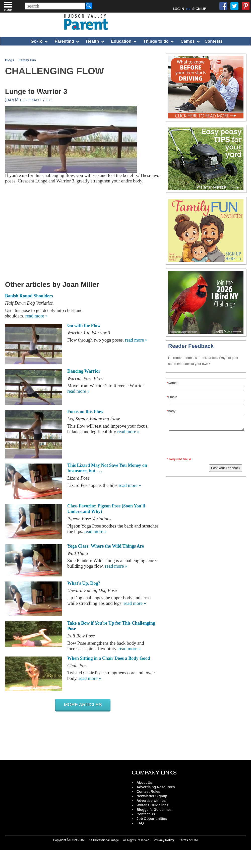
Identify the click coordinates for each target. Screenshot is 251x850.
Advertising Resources (156, 787)
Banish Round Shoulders (29, 295)
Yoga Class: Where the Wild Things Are (105, 546)
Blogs (9, 60)
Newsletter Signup (152, 796)
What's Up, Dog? (83, 583)
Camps (188, 41)
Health (92, 41)
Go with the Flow (84, 325)
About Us (144, 782)
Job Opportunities (152, 819)
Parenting (64, 41)
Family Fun (27, 60)
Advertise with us (151, 801)
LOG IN (178, 9)
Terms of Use (188, 840)
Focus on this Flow (85, 411)
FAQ (140, 823)
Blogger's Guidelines (154, 810)
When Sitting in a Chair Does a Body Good (108, 658)
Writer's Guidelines (152, 805)
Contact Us (146, 814)
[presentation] (206, 445)
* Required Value (179, 459)
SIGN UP (199, 9)
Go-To (37, 41)
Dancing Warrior (83, 371)
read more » (36, 315)
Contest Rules (148, 792)
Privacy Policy (164, 840)
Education (121, 41)
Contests (214, 41)
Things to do (156, 41)
